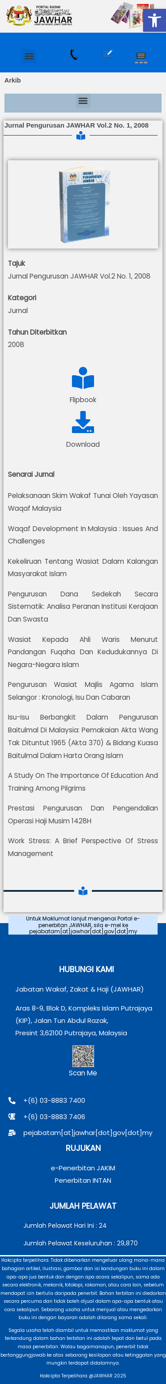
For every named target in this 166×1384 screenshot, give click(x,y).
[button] (154, 20)
